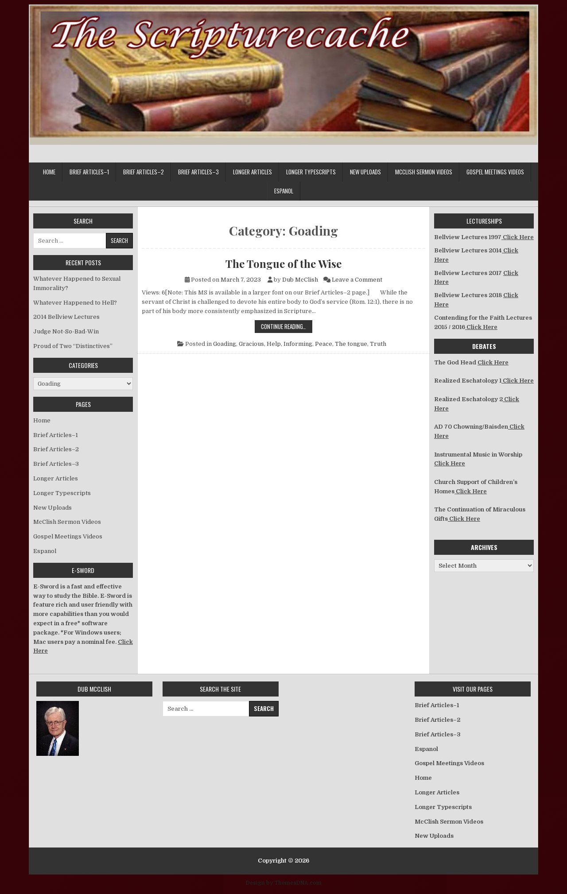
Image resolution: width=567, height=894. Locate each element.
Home (49, 171)
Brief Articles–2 (143, 171)
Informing (298, 344)
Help (274, 344)
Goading (224, 344)
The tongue (351, 344)
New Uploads (365, 171)
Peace (323, 344)
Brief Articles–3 (198, 171)
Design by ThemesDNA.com (284, 883)
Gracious (251, 344)
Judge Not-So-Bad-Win (66, 331)
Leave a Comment (357, 279)
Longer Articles (252, 171)
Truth (378, 344)
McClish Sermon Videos (423, 171)
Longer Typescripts (311, 171)
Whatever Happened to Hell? (75, 302)
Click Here (517, 237)
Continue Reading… (286, 326)
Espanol (283, 190)
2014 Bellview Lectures (66, 316)
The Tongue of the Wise (283, 263)
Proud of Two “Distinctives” (73, 346)
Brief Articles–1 (89, 171)
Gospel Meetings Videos (495, 171)
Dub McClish (300, 279)
